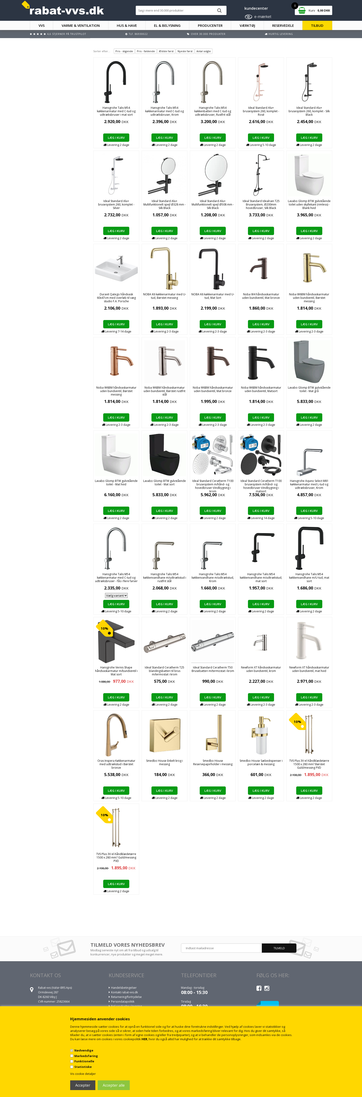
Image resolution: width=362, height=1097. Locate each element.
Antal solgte (203, 51)
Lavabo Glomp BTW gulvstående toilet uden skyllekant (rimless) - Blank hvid (309, 204)
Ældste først (166, 51)
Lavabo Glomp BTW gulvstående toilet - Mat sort (164, 482)
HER (144, 1039)
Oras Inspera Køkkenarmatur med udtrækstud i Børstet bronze (116, 764)
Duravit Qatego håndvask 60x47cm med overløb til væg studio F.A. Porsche (116, 297)
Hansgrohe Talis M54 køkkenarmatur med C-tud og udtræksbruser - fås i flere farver (116, 577)
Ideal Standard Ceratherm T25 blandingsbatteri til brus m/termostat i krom (164, 670)
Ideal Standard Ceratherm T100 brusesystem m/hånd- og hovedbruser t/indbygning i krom (212, 486)
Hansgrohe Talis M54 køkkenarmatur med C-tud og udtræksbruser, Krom (164, 111)
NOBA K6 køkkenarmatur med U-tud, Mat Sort (212, 296)
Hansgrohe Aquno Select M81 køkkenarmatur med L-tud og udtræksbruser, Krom (309, 484)
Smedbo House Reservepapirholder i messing (212, 762)
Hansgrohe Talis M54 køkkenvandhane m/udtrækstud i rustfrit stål (164, 577)
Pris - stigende (124, 51)
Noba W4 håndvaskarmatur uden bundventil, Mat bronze (261, 296)
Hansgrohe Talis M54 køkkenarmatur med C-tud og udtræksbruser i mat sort (116, 111)
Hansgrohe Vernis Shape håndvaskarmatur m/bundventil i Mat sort (116, 670)
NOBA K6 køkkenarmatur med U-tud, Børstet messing (164, 296)
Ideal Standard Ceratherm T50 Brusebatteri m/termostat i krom (213, 669)
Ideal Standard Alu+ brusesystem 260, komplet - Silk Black (309, 111)
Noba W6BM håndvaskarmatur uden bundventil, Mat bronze (213, 389)
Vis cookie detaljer (83, 1074)
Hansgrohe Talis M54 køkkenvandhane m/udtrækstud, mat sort (261, 577)
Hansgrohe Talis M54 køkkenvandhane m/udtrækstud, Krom (213, 577)
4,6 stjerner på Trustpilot (66, 34)
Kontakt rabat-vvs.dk (124, 992)
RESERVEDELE (283, 25)
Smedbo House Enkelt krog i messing (164, 762)
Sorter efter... (101, 51)
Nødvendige (83, 1050)
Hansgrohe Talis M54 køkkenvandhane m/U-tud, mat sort (309, 577)
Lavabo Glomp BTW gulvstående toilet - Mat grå (309, 389)
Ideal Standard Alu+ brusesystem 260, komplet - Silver (116, 204)
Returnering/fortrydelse (126, 997)
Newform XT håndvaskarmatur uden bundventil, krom (261, 669)
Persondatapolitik (122, 1001)
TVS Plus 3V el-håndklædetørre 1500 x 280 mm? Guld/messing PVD (116, 857)
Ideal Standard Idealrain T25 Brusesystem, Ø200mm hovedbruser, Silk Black (261, 204)
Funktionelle (84, 1061)
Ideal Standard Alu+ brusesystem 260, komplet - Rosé (261, 111)
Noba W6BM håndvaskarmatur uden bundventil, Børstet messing (309, 297)
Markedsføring (86, 1056)
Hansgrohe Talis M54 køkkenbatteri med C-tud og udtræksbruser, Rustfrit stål (212, 111)
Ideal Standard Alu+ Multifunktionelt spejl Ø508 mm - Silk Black (213, 204)
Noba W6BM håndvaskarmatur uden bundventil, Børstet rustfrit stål (164, 391)
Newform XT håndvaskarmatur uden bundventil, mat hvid (309, 669)
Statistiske (83, 1067)
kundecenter (256, 8)
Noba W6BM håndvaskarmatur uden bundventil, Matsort (261, 389)
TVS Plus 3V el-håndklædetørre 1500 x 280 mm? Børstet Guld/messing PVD (309, 764)
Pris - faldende (146, 51)
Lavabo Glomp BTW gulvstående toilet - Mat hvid (116, 482)
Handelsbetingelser (124, 988)
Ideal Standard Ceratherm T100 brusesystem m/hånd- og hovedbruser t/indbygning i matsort (261, 486)
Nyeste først (185, 51)
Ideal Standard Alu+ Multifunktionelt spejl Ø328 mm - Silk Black (164, 204)
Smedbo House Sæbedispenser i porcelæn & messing (261, 762)
